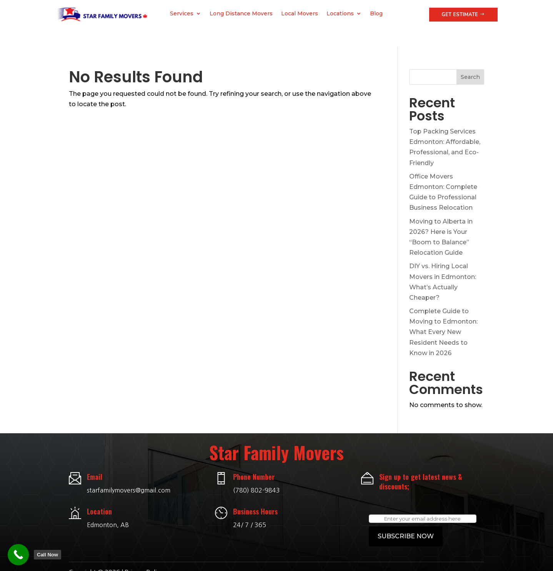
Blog (376, 14)
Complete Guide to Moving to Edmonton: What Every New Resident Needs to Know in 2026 (443, 314)
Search (470, 59)
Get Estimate (459, 14)
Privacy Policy (144, 554)
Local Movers (299, 14)
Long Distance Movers (241, 14)
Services (181, 14)
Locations (340, 14)
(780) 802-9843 (256, 472)
